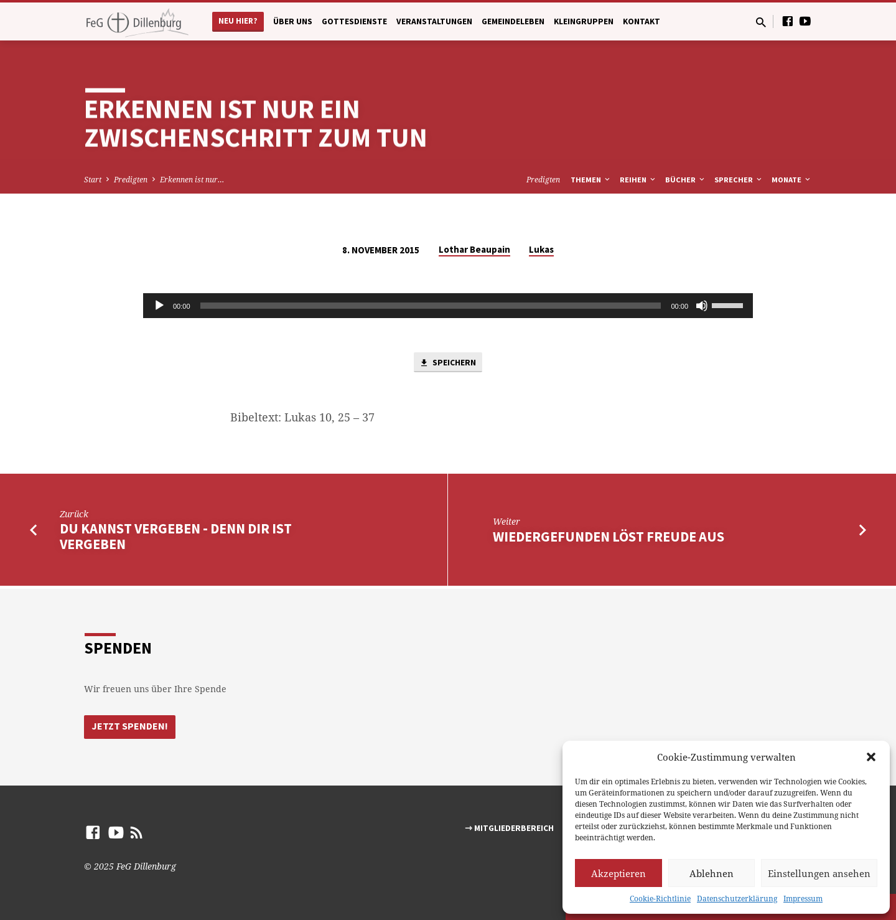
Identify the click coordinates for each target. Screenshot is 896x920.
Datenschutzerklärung (737, 898)
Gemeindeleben (513, 21)
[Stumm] (702, 305)
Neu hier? (238, 21)
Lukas (541, 249)
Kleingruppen (584, 21)
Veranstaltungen (434, 21)
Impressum (803, 898)
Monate (792, 179)
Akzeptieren (618, 873)
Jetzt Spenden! (130, 726)
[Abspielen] (159, 305)
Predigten (130, 179)
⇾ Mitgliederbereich (509, 828)
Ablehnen (711, 873)
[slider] (430, 306)
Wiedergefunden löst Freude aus (608, 538)
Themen (591, 179)
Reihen (638, 179)
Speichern (447, 363)
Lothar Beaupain (474, 249)
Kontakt (641, 21)
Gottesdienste (354, 21)
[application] (448, 305)
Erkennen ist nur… (192, 179)
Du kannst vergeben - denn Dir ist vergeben (176, 538)
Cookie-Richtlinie (660, 898)
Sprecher (738, 179)
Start (92, 179)
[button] (871, 757)
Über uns (292, 21)
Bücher (685, 179)
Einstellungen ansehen (819, 873)
